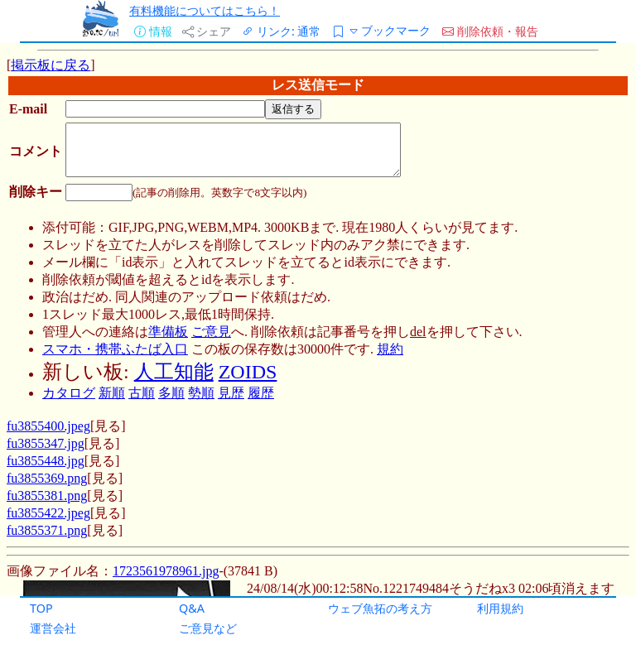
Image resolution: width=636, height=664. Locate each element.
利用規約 (500, 608)
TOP (41, 608)
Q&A (192, 608)
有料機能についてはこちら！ (204, 10)
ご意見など (208, 628)
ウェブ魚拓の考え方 (380, 608)
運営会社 (53, 628)
